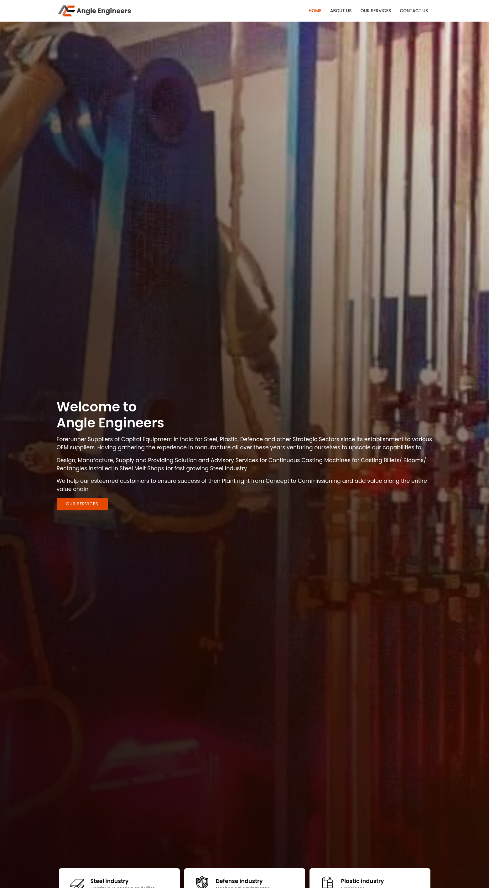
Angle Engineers (94, 10)
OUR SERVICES (376, 11)
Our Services (82, 504)
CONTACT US (414, 11)
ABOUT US (341, 11)
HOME (315, 11)
